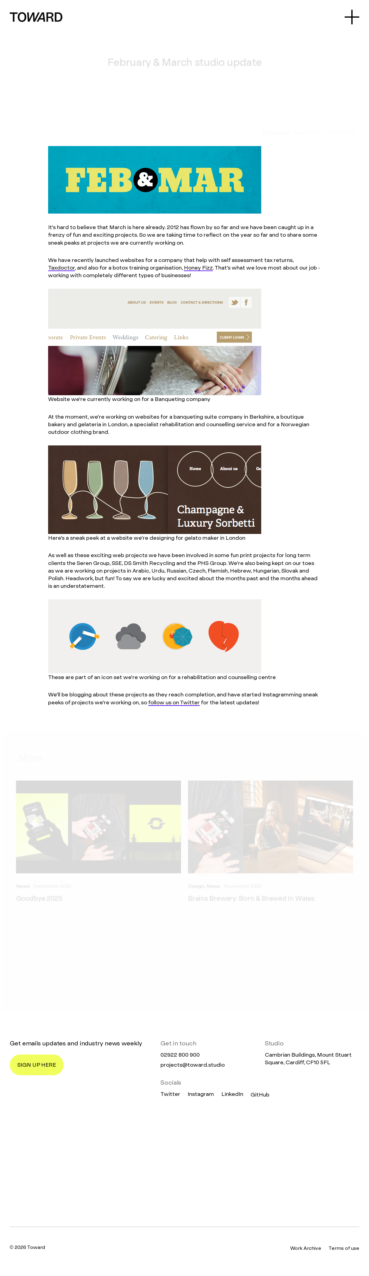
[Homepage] (184, 1163)
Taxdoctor (61, 267)
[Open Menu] (352, 17)
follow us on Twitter (174, 702)
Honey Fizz (198, 267)
